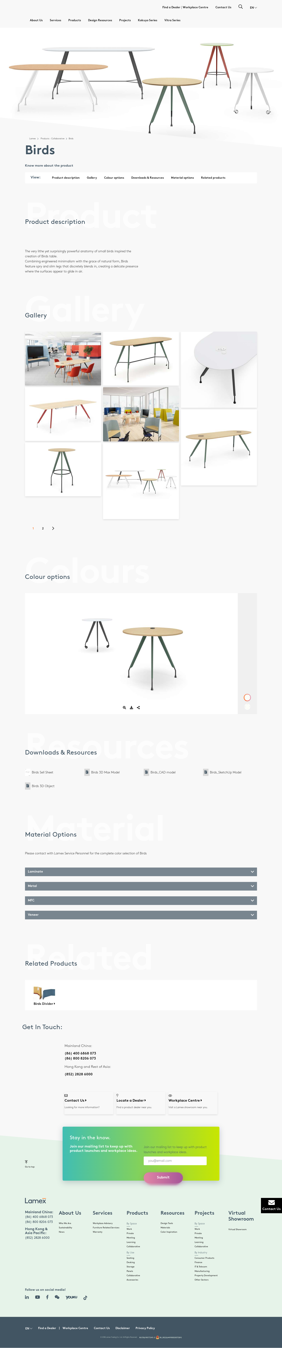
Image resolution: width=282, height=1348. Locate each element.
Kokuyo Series (147, 20)
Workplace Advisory (103, 1223)
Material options (182, 178)
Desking (131, 1262)
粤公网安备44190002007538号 (171, 1337)
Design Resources (100, 20)
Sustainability (65, 1228)
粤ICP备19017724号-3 (147, 1337)
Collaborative (133, 1247)
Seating (130, 1258)
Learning (131, 1242)
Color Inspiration (169, 1232)
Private (130, 1233)
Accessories (132, 1280)
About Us (36, 20)
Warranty (97, 1232)
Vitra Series (172, 20)
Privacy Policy (145, 1328)
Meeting (131, 1238)
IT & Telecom (201, 1267)
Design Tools (167, 1223)
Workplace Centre (195, 7)
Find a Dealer (171, 7)
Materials (165, 1228)
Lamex (32, 139)
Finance (198, 1262)
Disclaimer (122, 1328)
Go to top (30, 1164)
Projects (125, 20)
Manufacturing (202, 1271)
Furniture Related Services (106, 1228)
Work (129, 1229)
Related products (213, 178)
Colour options (114, 178)
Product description (66, 178)
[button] (253, 8)
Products (74, 20)
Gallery (92, 178)
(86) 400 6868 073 (80, 1053)
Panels (130, 1271)
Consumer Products (204, 1258)
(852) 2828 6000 (79, 1074)
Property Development (206, 1276)
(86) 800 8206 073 (80, 1058)
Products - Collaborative (52, 139)
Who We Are (65, 1223)
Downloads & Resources (147, 178)
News (61, 1232)
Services (55, 20)
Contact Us (223, 7)
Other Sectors (201, 1280)
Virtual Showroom (237, 1229)
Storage (131, 1267)
